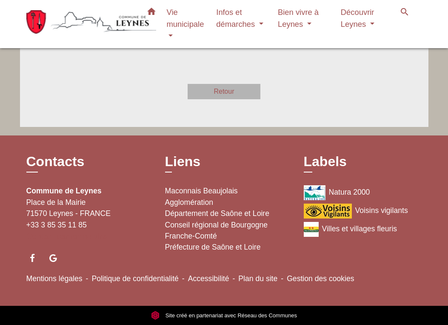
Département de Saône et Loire (217, 213)
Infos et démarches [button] (236, 18)
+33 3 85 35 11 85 (56, 225)
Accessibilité (208, 278)
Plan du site (257, 278)
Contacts (55, 161)
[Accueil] (79, 24)
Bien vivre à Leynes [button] (298, 18)
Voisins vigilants (356, 211)
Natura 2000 (337, 192)
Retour (224, 91)
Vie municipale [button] (185, 18)
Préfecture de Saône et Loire (213, 247)
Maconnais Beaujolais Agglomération (201, 196)
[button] (151, 13)
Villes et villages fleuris (350, 229)
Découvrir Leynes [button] (357, 18)
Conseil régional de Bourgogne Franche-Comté (216, 230)
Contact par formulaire (66, 236)
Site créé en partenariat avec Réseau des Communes (224, 315)
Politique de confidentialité (134, 278)
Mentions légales (54, 278)
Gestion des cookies (320, 278)
